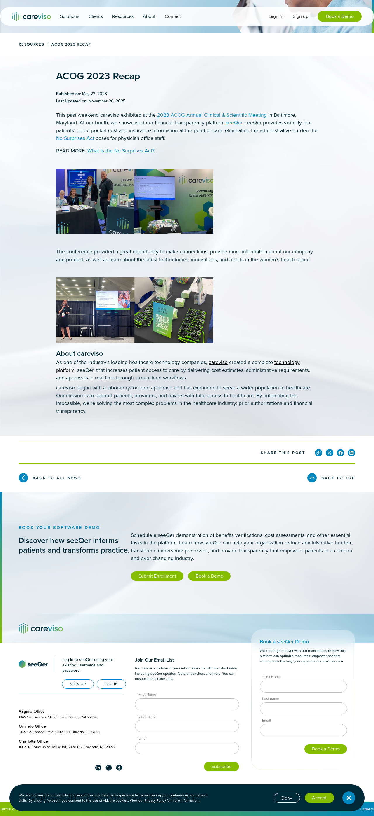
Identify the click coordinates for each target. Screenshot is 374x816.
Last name (270, 698)
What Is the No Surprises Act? (121, 150)
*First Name (146, 694)
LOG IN (111, 684)
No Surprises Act (76, 138)
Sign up (300, 16)
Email (266, 720)
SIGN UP (78, 684)
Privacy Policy (155, 800)
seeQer (234, 122)
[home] (31, 16)
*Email (142, 738)
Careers (367, 809)
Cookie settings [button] (253, 797)
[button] (70, 16)
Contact (173, 16)
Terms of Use (12, 809)
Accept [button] (319, 797)
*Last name (146, 716)
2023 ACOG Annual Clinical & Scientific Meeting (212, 115)
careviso (218, 362)
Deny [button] (286, 798)
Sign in (276, 16)
